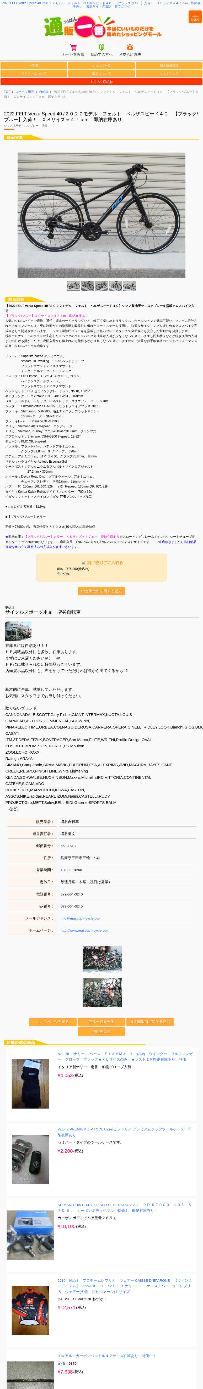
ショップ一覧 (101, 66)
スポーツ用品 (24, 92)
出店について (101, 74)
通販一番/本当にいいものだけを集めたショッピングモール (101, 27)
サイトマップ (169, 74)
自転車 (44, 92)
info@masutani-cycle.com (81, 919)
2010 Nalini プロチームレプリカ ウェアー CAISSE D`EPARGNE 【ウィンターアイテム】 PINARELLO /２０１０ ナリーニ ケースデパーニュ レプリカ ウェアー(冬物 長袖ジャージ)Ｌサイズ (125, 1286)
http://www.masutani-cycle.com (85, 931)
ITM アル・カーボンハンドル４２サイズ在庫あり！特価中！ (107, 1357)
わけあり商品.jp (101, 82)
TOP (7, 92)
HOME (33, 66)
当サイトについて (33, 74)
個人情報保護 (169, 66)
